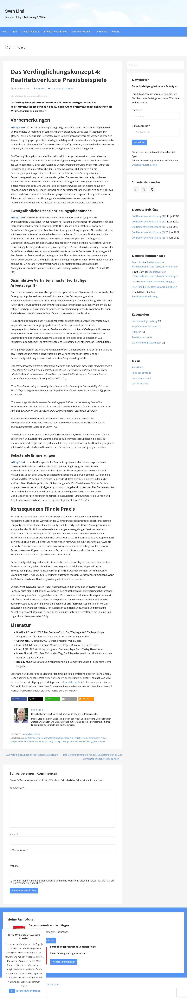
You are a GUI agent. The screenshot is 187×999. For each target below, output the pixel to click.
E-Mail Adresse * (141, 125)
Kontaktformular (71, 682)
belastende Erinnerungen (36, 737)
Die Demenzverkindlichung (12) (149, 216)
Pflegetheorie (17, 741)
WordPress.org (140, 383)
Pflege (104, 737)
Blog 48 (17, 127)
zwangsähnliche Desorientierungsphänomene (83, 741)
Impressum (53, 984)
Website (14, 865)
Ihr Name (137, 110)
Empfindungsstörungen (145, 326)
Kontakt (116, 31)
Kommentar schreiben (62, 88)
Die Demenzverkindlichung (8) (148, 237)
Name (14, 834)
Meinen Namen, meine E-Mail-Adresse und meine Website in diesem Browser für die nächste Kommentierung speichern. (63, 881)
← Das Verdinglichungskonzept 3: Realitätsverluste (31, 754)
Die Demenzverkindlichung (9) (148, 232)
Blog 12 (17, 217)
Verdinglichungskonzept (50, 741)
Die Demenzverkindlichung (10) (149, 226)
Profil (14, 31)
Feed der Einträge (141, 372)
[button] (19, 699)
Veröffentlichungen (81, 31)
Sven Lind (14, 11)
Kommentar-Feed (141, 378)
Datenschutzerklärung (144, 164)
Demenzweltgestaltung (60, 737)
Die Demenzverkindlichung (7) (157, 281)
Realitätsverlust (33, 734)
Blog (4, 31)
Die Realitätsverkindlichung (162, 287)
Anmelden (137, 367)
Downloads (101, 31)
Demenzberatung (30, 31)
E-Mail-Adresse (19, 850)
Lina (134, 281)
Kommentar (17, 788)
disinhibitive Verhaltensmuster (85, 737)
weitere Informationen (64, 961)
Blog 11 (17, 462)
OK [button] (12, 990)
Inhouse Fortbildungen (55, 31)
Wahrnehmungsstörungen (146, 342)
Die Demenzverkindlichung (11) (149, 221)
